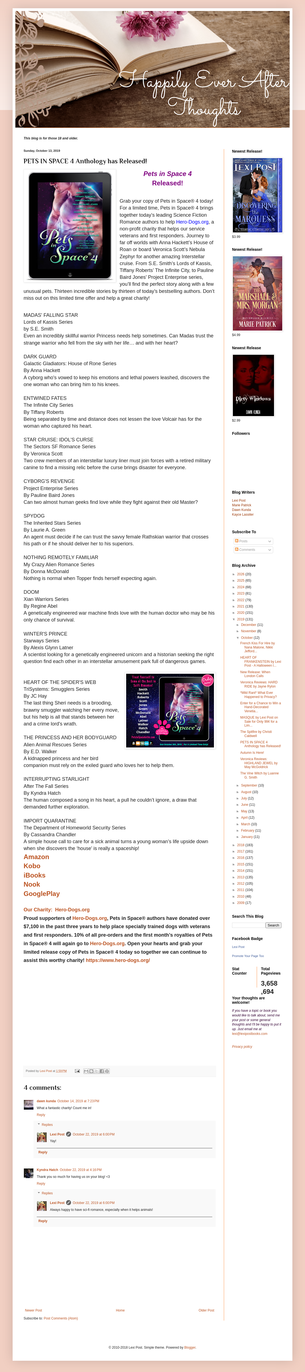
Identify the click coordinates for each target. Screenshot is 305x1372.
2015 (241, 864)
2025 (241, 580)
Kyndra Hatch (47, 1170)
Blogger (190, 1347)
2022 (241, 600)
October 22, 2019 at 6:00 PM (93, 1134)
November (249, 631)
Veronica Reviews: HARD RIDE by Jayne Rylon (259, 684)
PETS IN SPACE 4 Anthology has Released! (260, 744)
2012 (241, 884)
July (244, 798)
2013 (241, 877)
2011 (241, 890)
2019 (241, 619)
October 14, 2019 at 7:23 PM (78, 1101)
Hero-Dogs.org (89, 918)
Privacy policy (242, 1047)
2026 (241, 574)
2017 (241, 851)
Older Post (206, 1310)
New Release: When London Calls (255, 674)
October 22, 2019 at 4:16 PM (80, 1170)
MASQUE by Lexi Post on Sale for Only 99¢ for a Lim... (259, 721)
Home (120, 1310)
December (249, 625)
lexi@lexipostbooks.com (249, 1034)
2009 (241, 903)
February (248, 830)
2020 (241, 613)
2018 (241, 845)
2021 (241, 606)
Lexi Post (57, 1134)
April (244, 818)
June (245, 805)
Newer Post (33, 1310)
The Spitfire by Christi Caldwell (256, 734)
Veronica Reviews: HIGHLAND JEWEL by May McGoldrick (259, 763)
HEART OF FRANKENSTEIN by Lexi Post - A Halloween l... (260, 661)
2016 (241, 858)
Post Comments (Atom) (61, 1318)
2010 (241, 896)
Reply (41, 1115)
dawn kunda (46, 1101)
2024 (241, 587)
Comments (245, 550)
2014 (241, 871)
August (246, 792)
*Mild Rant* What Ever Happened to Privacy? (258, 695)
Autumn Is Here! (252, 753)
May (244, 811)
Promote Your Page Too (248, 956)
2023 (241, 593)
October (247, 638)
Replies (47, 1125)
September (249, 785)
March (246, 824)
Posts (241, 541)
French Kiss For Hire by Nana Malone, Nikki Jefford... (257, 647)
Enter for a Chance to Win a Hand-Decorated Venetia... (260, 707)
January (247, 837)
